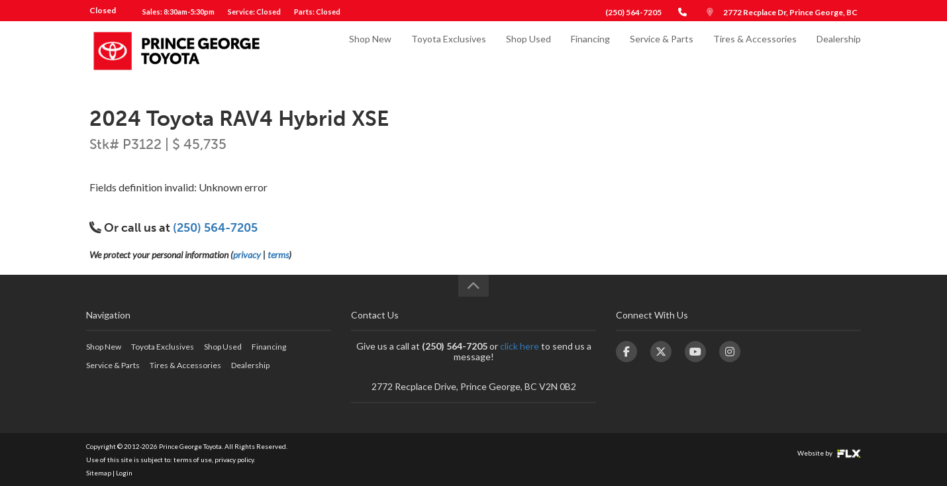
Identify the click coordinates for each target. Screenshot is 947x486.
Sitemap (98, 473)
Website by (829, 453)
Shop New (370, 50)
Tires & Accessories (755, 50)
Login (124, 473)
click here (519, 346)
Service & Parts (661, 50)
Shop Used (528, 50)
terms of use (193, 459)
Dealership (839, 50)
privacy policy (234, 459)
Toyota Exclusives (448, 50)
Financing (590, 50)
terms (278, 254)
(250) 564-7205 (633, 12)
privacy (247, 254)
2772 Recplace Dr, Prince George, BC (790, 12)
